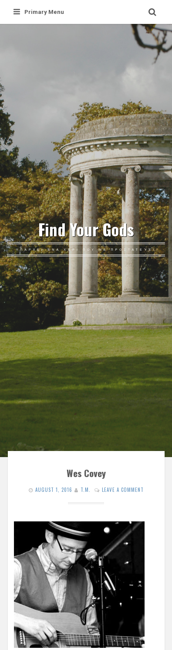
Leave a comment (123, 489)
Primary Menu (38, 12)
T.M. (86, 489)
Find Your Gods (86, 229)
